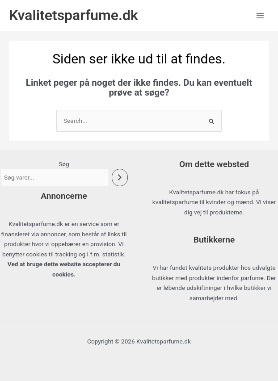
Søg (64, 163)
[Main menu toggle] (260, 15)
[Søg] (120, 177)
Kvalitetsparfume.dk (73, 15)
